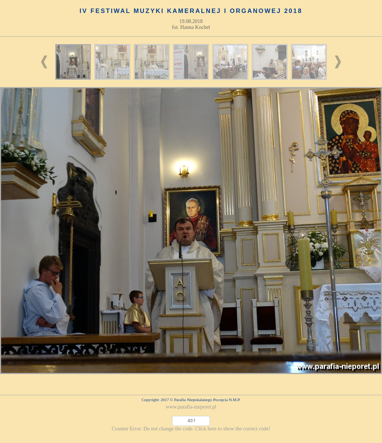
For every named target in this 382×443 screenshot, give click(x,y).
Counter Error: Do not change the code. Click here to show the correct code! (191, 429)
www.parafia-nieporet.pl (191, 407)
